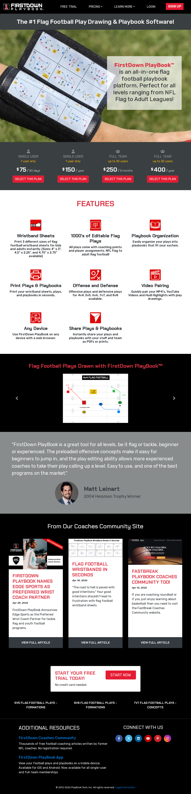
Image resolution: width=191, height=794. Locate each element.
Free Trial (68, 6)
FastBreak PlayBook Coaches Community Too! (154, 576)
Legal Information (125, 787)
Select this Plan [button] (28, 179)
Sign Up (174, 6)
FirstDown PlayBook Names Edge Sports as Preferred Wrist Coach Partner (33, 586)
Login (151, 6)
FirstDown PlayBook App (41, 757)
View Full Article (35, 642)
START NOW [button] (120, 675)
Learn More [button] (123, 6)
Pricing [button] (94, 6)
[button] (17, 398)
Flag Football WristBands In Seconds (90, 569)
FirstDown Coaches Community (47, 738)
